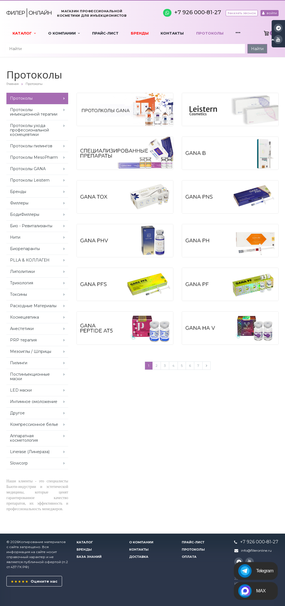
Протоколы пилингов (31, 145)
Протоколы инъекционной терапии (33, 112)
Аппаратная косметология (24, 438)
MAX (252, 591)
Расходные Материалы (33, 305)
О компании (64, 33)
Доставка (138, 557)
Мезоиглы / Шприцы (30, 351)
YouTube (278, 39)
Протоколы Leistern (30, 180)
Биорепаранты (25, 248)
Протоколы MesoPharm (34, 157)
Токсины (18, 294)
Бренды (140, 33)
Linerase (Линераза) (30, 451)
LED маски (21, 390)
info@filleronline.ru (256, 550)
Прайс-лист (105, 33)
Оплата (189, 557)
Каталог (24, 33)
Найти (257, 48)
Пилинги (18, 362)
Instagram (278, 28)
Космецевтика (24, 317)
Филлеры (19, 203)
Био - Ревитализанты (31, 225)
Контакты (172, 33)
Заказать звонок (241, 13)
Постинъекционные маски (30, 376)
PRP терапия (23, 340)
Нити (15, 237)
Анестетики (22, 328)
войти (269, 13)
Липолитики (22, 271)
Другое (17, 413)
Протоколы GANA (28, 168)
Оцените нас (34, 581)
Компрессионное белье (34, 424)
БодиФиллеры (24, 214)
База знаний (89, 557)
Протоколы (209, 33)
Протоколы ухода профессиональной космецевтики (29, 130)
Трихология (21, 282)
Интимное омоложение (33, 401)
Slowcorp (19, 463)
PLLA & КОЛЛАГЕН (30, 260)
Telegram (255, 571)
